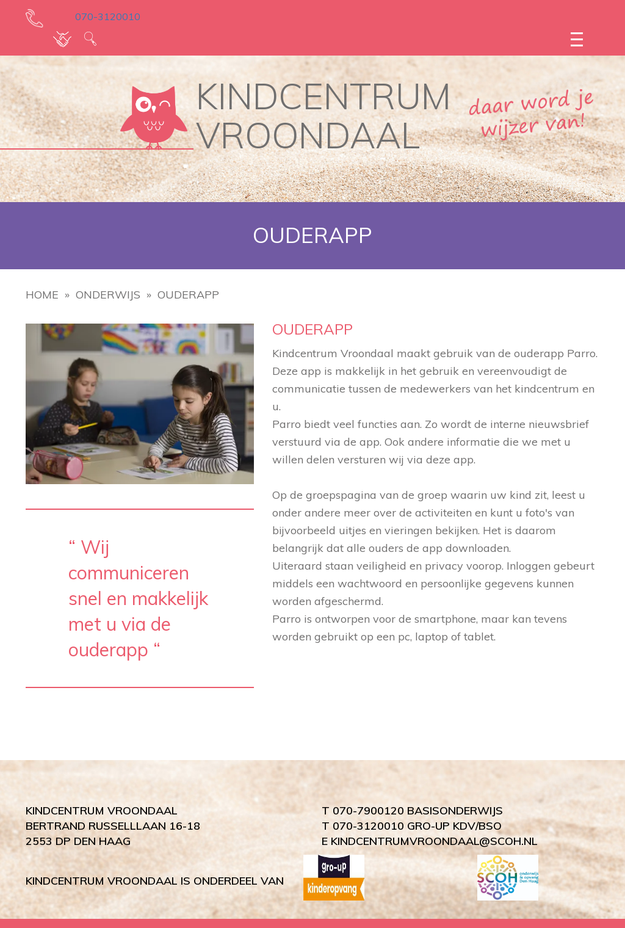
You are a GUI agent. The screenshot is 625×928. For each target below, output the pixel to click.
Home (42, 295)
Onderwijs (108, 295)
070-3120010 (99, 16)
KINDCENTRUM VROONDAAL (323, 116)
